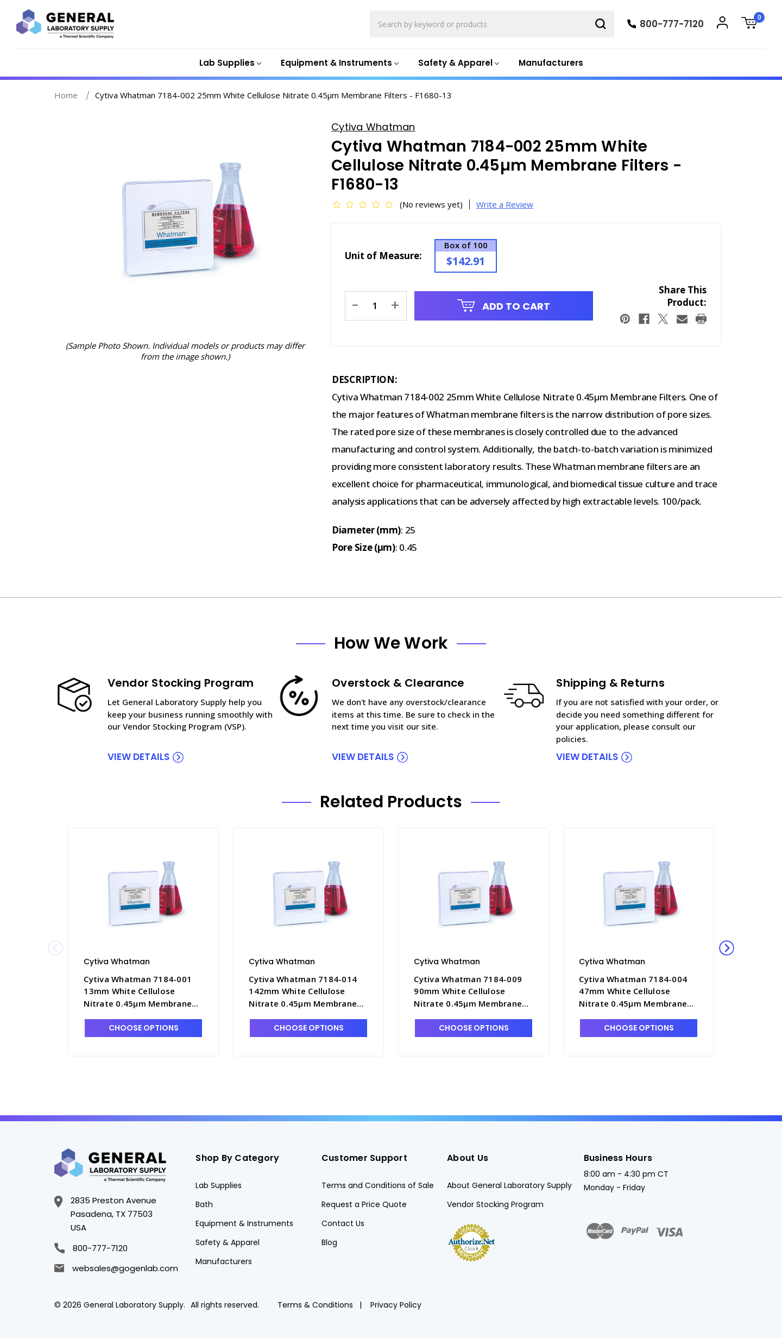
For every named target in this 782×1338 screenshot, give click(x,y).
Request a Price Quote (364, 1204)
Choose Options (144, 1027)
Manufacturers (551, 62)
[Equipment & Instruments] (338, 63)
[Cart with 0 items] (753, 24)
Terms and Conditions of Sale (377, 1185)
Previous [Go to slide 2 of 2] (55, 948)
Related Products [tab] (391, 802)
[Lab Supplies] (229, 63)
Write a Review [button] (504, 204)
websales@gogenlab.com (116, 1268)
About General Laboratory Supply (509, 1185)
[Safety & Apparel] (457, 63)
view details (138, 756)
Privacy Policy (395, 1304)
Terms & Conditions (315, 1304)
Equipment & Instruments (244, 1223)
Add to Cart (504, 306)
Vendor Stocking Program (495, 1204)
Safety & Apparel (227, 1242)
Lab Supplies (218, 1185)
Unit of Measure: (383, 255)
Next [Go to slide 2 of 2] (726, 948)
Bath (204, 1204)
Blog (329, 1242)
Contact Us (342, 1223)
